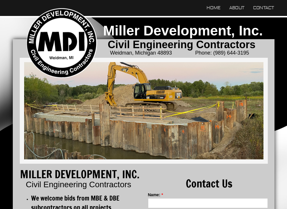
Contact (263, 8)
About (236, 8)
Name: (155, 194)
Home (213, 8)
